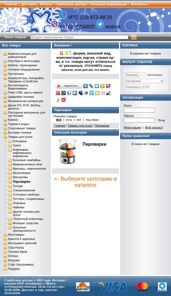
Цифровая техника (21, 96)
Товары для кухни (20, 136)
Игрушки (14, 260)
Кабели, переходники (22, 65)
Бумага (13, 119)
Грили (17, 145)
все (59, 120)
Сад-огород (16, 247)
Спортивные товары (22, 128)
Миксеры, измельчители (29, 168)
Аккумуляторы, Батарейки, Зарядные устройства (26, 79)
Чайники (18, 207)
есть (69, 119)
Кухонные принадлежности (24, 229)
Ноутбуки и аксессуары (24, 61)
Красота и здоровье (21, 238)
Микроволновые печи (27, 164)
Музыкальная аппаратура (25, 101)
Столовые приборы (26, 194)
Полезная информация (108, 4)
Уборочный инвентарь (28, 218)
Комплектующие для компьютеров (22, 55)
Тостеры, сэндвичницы (28, 198)
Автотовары (16, 234)
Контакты (138, 4)
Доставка (28, 4)
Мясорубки (20, 177)
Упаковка (19, 203)
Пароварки (21, 182)
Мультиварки (22, 172)
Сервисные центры (71, 4)
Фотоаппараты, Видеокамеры (18, 87)
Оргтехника (16, 73)
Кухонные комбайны (26, 160)
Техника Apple (17, 251)
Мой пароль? (154, 127)
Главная (10, 4)
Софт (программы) (21, 264)
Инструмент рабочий (22, 243)
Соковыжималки (24, 190)
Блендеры (20, 141)
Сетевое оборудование (24, 69)
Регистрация (132, 127)
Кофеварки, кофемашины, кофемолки (22, 153)
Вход (161, 120)
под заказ (92, 119)
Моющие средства (25, 223)
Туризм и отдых (18, 124)
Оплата (45, 4)
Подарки (14, 268)
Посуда (18, 186)
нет (79, 119)
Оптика (13, 256)
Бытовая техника (19, 132)
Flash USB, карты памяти (25, 92)
